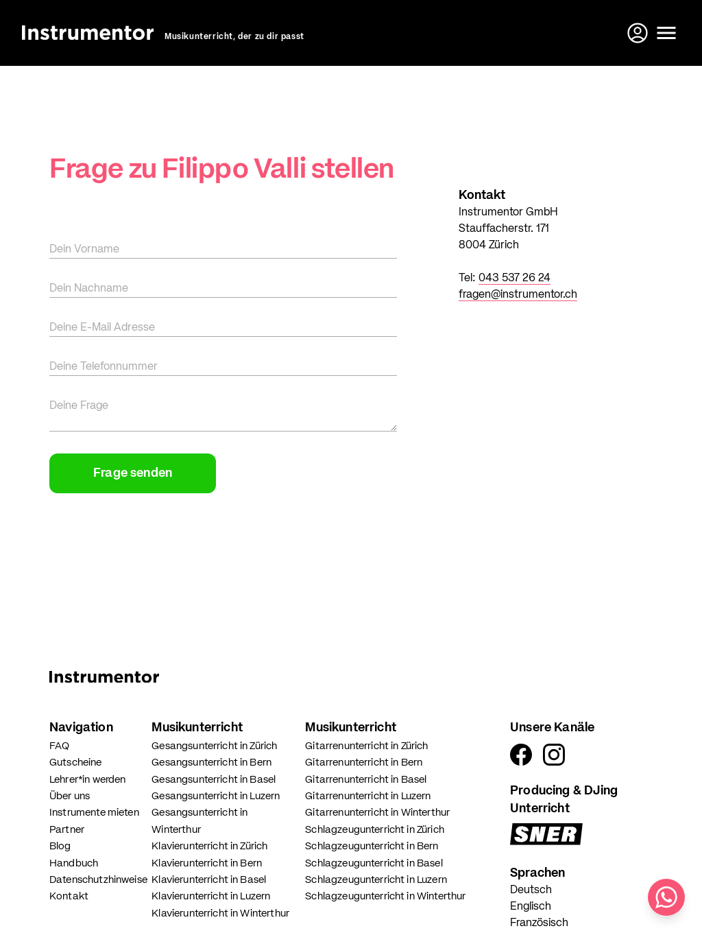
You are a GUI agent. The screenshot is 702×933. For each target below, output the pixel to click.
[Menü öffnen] (666, 33)
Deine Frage (78, 406)
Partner (66, 830)
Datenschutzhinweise (98, 880)
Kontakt (68, 896)
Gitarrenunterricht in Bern (363, 762)
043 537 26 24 (514, 278)
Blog (60, 846)
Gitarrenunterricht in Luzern (368, 796)
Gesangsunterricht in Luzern (216, 796)
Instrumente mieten (94, 812)
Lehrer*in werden (87, 780)
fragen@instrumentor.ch (518, 295)
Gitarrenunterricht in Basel (365, 780)
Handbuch (73, 863)
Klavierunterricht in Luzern (211, 896)
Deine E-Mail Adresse (102, 327)
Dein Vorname (84, 249)
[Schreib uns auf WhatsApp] (666, 897)
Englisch (530, 906)
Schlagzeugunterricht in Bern (371, 846)
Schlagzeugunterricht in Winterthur (385, 896)
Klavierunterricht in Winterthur (220, 913)
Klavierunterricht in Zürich (209, 846)
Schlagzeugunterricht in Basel (373, 863)
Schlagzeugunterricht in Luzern (376, 880)
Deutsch (531, 890)
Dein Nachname (88, 288)
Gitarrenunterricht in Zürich (366, 746)
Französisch (539, 923)
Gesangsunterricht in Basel (214, 780)
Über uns (69, 796)
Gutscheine (75, 762)
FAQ (59, 746)
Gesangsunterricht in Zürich (214, 746)
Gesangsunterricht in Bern (211, 762)
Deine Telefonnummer (103, 367)
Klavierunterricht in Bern (207, 863)
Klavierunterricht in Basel (209, 880)
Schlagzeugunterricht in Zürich (374, 830)
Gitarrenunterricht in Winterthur (377, 812)
